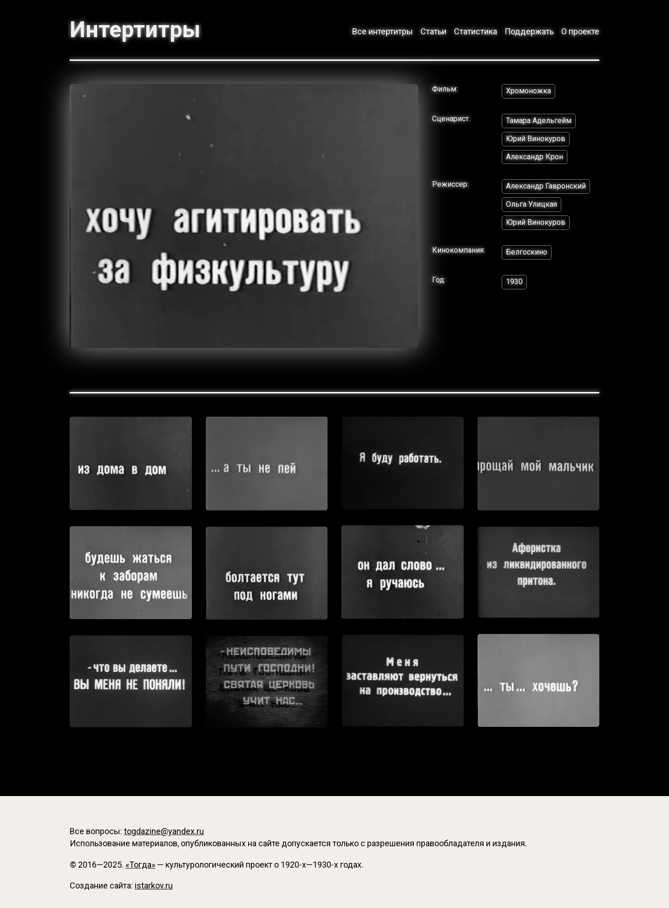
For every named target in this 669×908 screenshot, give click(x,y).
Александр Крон (534, 156)
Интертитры (135, 30)
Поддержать (529, 31)
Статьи (433, 31)
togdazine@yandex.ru (164, 831)
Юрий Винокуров (535, 138)
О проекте (580, 31)
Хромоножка (528, 90)
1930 (514, 281)
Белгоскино (526, 252)
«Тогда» (140, 864)
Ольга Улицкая (531, 204)
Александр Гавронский (546, 186)
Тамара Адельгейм (538, 120)
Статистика (475, 31)
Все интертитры (382, 31)
